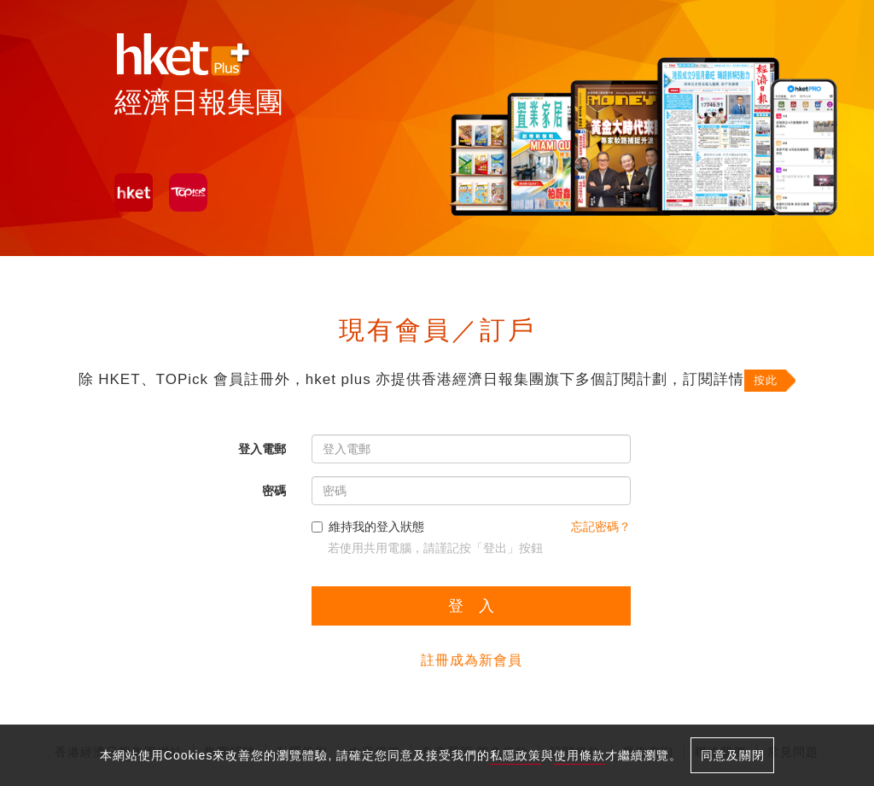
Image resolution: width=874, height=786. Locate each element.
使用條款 (579, 755)
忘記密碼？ (601, 526)
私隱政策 (515, 755)
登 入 (471, 605)
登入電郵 (262, 449)
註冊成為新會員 (471, 660)
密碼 (274, 491)
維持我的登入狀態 (368, 526)
